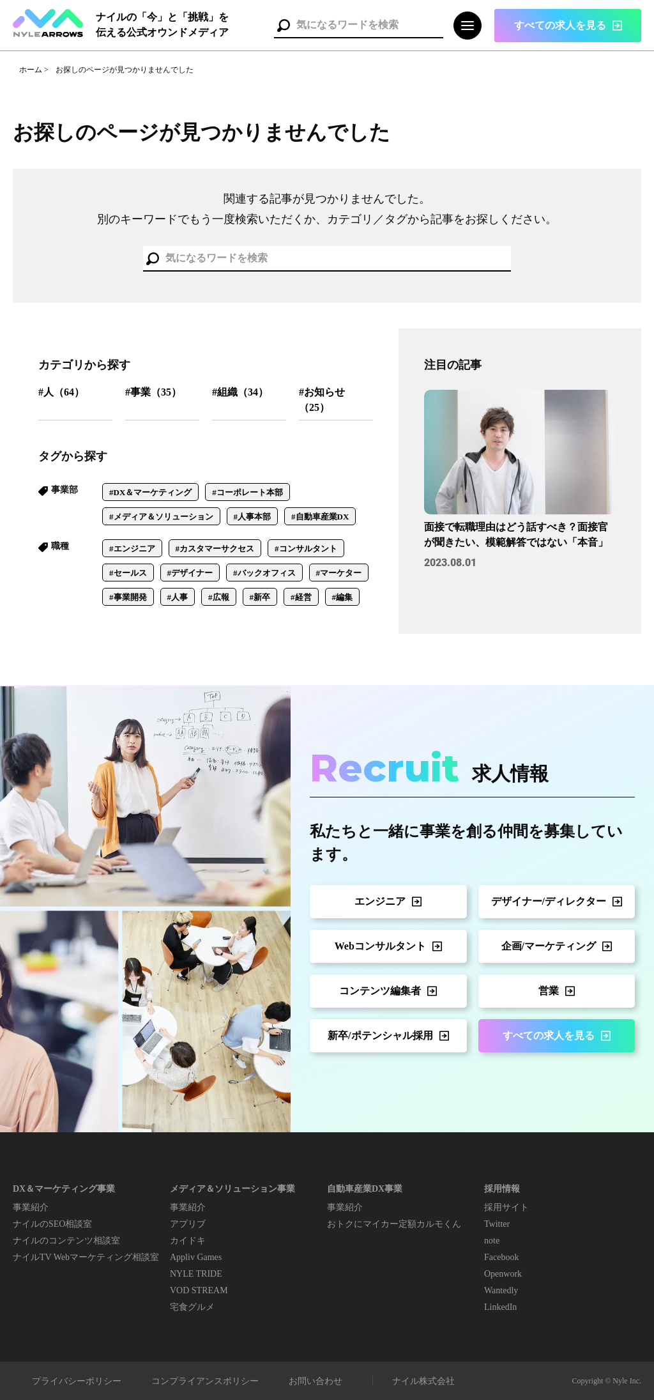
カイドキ (188, 1240)
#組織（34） (240, 392)
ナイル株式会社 (423, 1381)
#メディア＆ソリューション (161, 516)
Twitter (497, 1224)
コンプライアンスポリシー (205, 1381)
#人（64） (61, 392)
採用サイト (506, 1207)
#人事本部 (252, 516)
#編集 (342, 597)
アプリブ (188, 1224)
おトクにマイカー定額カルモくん (394, 1224)
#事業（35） (153, 392)
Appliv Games (196, 1257)
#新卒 (260, 597)
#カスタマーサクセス (215, 548)
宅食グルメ (192, 1307)
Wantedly (501, 1290)
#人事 (177, 597)
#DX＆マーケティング (150, 492)
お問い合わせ (315, 1381)
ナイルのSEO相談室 (52, 1224)
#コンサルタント (306, 548)
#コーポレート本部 (247, 492)
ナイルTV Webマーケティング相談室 (86, 1257)
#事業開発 (128, 597)
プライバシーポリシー (76, 1381)
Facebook (501, 1257)
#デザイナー (190, 573)
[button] (567, 25)
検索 (283, 25)
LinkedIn (500, 1307)
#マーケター (339, 573)
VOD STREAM (199, 1290)
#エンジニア (132, 548)
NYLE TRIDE (196, 1274)
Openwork (503, 1274)
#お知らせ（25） (322, 400)
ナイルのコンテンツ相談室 (66, 1240)
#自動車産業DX (320, 516)
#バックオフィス (264, 573)
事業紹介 (31, 1207)
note (491, 1240)
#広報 (218, 597)
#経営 (301, 597)
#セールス (128, 573)
